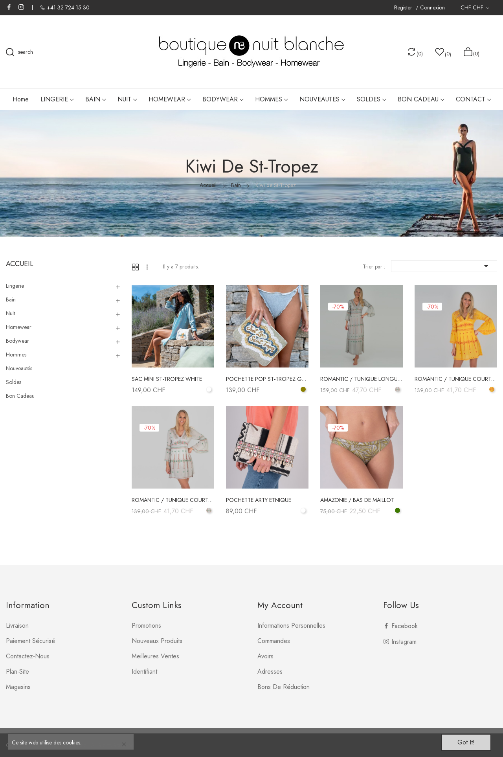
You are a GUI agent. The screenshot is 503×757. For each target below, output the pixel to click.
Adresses (270, 671)
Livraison (17, 625)
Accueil (19, 263)
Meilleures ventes (155, 656)
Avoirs (265, 656)
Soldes (13, 382)
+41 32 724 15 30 (68, 7)
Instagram (21, 7)
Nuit (10, 313)
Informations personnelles (291, 625)
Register (404, 7)
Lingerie (15, 286)
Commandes (273, 640)
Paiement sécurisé (30, 640)
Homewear (18, 327)
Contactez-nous (28, 656)
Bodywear (17, 341)
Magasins (18, 686)
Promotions (146, 625)
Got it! (466, 742)
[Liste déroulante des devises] (475, 7)
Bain (11, 299)
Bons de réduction (283, 686)
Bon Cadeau (20, 396)
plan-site (17, 671)
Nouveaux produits (157, 640)
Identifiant (144, 671)
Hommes (16, 354)
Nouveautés (19, 368)
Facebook (9, 7)
